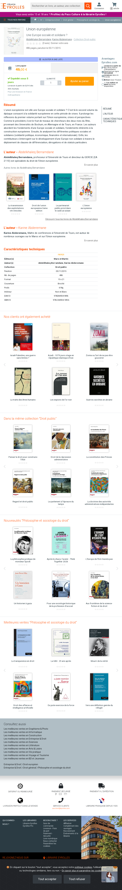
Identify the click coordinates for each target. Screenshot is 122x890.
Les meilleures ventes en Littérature (21, 745)
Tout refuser (77, 879)
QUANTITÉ (50, 79)
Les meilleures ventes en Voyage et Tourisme (26, 755)
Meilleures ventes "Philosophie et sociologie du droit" (40, 622)
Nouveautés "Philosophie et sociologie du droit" (36, 520)
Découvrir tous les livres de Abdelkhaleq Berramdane (71, 219)
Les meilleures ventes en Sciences (21, 742)
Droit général (29, 767)
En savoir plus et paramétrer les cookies (82, 870)
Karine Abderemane (62, 39)
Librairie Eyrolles (30, 823)
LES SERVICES (69, 820)
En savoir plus (91, 165)
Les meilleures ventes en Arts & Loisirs (23, 748)
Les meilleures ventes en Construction (23, 735)
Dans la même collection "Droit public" (30, 418)
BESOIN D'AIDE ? (50, 820)
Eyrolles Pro (28, 826)
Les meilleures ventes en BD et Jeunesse (24, 758)
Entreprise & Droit (12, 764)
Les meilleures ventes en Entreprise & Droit (25, 738)
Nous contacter (50, 841)
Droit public (61, 267)
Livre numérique (50, 838)
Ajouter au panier (79, 81)
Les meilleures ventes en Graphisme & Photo (26, 729)
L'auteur (108, 114)
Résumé (107, 109)
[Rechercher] (57, 6)
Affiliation (67, 823)
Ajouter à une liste (51, 59)
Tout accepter (47, 879)
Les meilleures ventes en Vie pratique (22, 752)
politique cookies (83, 867)
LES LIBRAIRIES (29, 820)
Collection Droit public (85, 39)
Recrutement (69, 831)
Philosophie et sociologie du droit (54, 767)
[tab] (27, 68)
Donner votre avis (59, 43)
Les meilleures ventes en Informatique (23, 732)
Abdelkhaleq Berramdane (38, 39)
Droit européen (30, 764)
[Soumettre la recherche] (87, 6)
